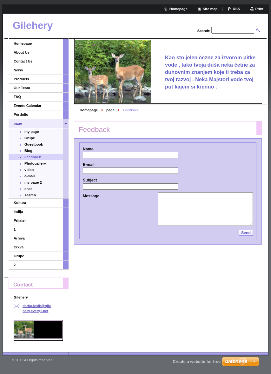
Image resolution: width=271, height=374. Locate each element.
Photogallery (35, 163)
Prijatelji (21, 220)
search (30, 195)
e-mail (29, 176)
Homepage (89, 110)
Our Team (22, 88)
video (29, 170)
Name (88, 149)
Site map (210, 9)
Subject (90, 180)
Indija (18, 211)
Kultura (20, 203)
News (18, 70)
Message (91, 196)
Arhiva (19, 238)
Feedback (32, 157)
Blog (28, 151)
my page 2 (33, 182)
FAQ (17, 97)
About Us (22, 52)
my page (31, 132)
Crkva (18, 247)
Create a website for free (197, 361)
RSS (236, 9)
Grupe (29, 138)
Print (259, 9)
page (110, 110)
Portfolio (21, 114)
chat (28, 189)
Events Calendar (28, 106)
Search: (203, 31)
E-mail (89, 164)
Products (21, 79)
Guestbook (33, 144)
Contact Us (23, 61)
